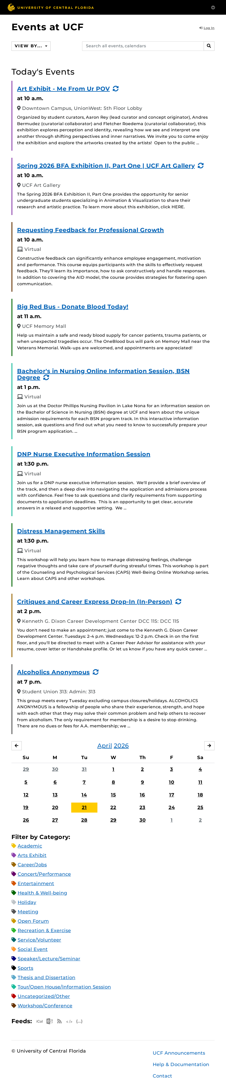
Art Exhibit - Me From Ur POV (63, 88)
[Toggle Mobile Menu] (213, 7)
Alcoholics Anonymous (53, 672)
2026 (121, 745)
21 (84, 807)
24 (172, 807)
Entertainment (36, 883)
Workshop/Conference (45, 1006)
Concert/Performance (44, 874)
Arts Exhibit (32, 855)
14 (84, 795)
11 (200, 782)
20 (55, 807)
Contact (162, 1076)
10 (171, 782)
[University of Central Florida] (50, 7)
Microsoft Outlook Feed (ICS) (49, 1021)
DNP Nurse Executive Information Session (83, 454)
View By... (29, 45)
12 (26, 795)
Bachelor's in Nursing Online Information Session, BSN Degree (103, 374)
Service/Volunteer (39, 940)
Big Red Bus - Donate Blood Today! (72, 306)
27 (55, 820)
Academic (30, 846)
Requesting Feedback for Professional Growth (90, 230)
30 (55, 769)
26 (26, 820)
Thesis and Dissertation (46, 977)
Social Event (33, 949)
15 (113, 795)
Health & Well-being (42, 893)
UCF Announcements (179, 1053)
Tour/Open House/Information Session (64, 987)
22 (113, 807)
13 (55, 795)
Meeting (28, 912)
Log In (207, 28)
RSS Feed (59, 1021)
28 (84, 820)
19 (26, 807)
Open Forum (33, 921)
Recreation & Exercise (44, 930)
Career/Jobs (32, 864)
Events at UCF (47, 27)
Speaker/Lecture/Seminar (49, 959)
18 (200, 795)
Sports (25, 968)
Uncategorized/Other (44, 996)
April (104, 745)
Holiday (27, 902)
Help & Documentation (181, 1064)
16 (142, 795)
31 (84, 769)
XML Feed (69, 1021)
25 (200, 807)
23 (142, 807)
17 (171, 795)
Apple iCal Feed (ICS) (39, 1021)
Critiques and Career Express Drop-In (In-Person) (94, 601)
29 (26, 769)
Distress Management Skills (61, 531)
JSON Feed (79, 1021)
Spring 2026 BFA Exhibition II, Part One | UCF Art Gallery (106, 165)
